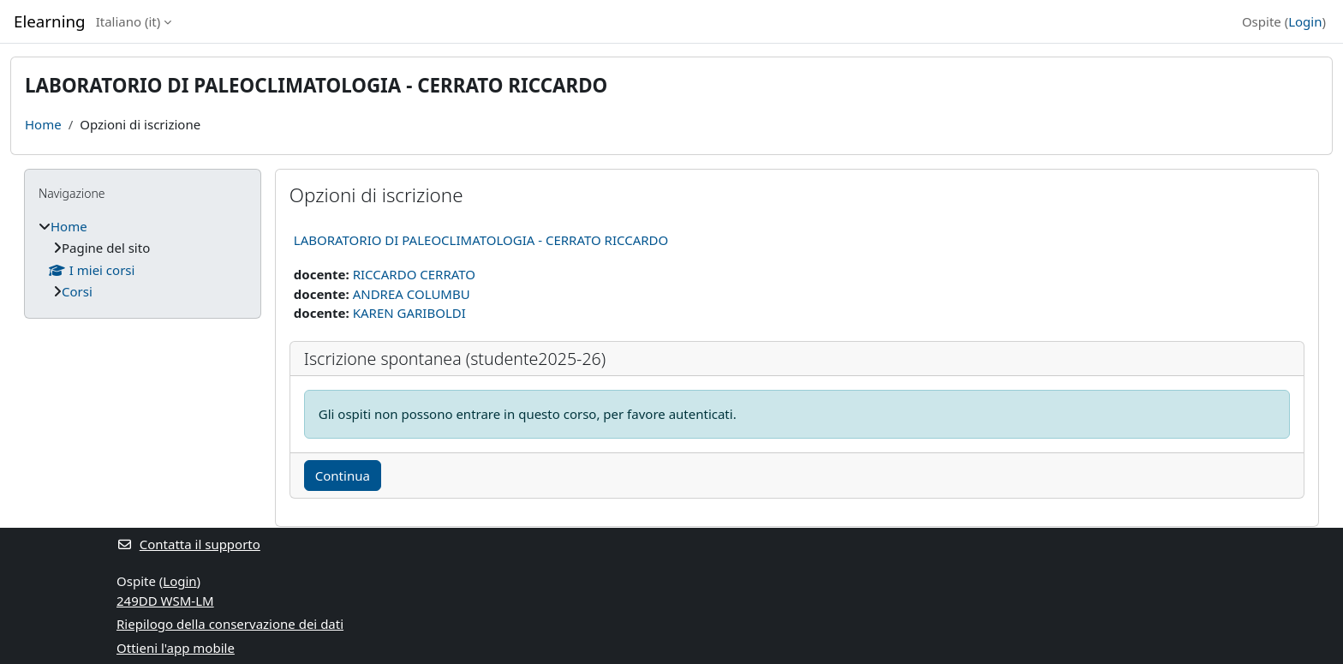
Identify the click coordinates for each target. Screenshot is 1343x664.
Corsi (77, 291)
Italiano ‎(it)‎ (128, 21)
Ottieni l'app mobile (175, 647)
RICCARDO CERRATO (414, 274)
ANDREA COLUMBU (411, 293)
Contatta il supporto (188, 544)
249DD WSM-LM (165, 600)
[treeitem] (143, 259)
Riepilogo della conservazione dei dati (229, 623)
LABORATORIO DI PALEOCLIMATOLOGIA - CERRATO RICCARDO (481, 239)
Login (1305, 21)
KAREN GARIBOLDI (409, 312)
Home (43, 124)
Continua (342, 475)
